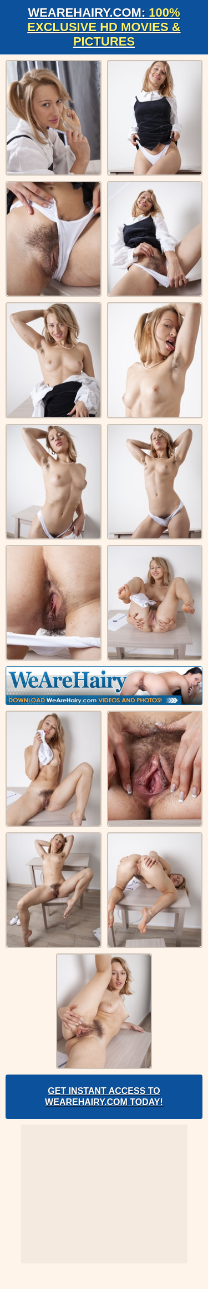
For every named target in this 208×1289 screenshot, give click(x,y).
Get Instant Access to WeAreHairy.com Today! (104, 1096)
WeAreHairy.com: (103, 27)
